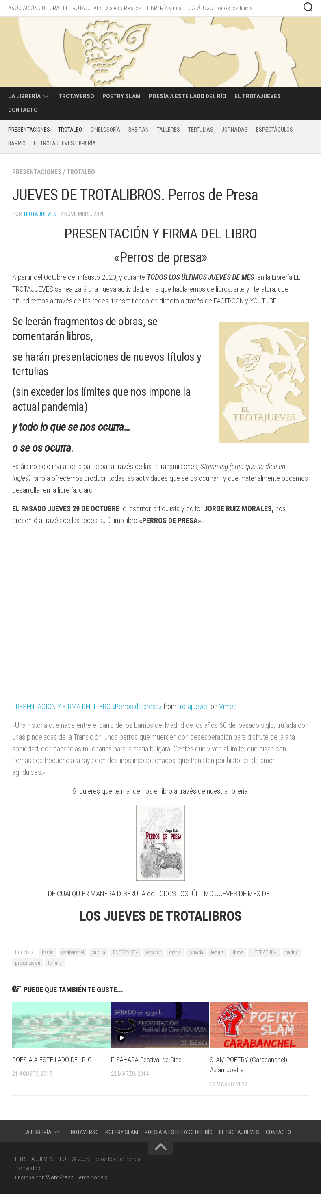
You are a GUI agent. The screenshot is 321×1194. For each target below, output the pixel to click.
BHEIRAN (138, 129)
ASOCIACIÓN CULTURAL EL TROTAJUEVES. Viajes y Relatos (74, 8)
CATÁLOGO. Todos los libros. (221, 8)
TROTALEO (70, 129)
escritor (153, 952)
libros (237, 952)
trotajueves (196, 706)
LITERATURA (264, 952)
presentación (27, 963)
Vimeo (231, 706)
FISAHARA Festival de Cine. (147, 1060)
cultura (98, 952)
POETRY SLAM (121, 96)
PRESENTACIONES (29, 129)
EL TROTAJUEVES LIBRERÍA (65, 143)
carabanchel (72, 952)
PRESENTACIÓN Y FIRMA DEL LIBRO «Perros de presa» (88, 706)
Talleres (168, 129)
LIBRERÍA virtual (165, 8)
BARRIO (17, 143)
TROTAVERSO (76, 96)
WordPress (60, 1177)
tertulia (55, 963)
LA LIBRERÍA (24, 96)
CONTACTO (23, 110)
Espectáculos (274, 129)
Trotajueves (40, 214)
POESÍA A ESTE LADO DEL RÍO (187, 96)
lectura (217, 952)
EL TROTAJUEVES (257, 96)
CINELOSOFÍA (105, 129)
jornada (196, 952)
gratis (175, 952)
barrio (48, 952)
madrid (291, 952)
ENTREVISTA (126, 952)
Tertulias (200, 129)
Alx (103, 1177)
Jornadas (234, 129)
